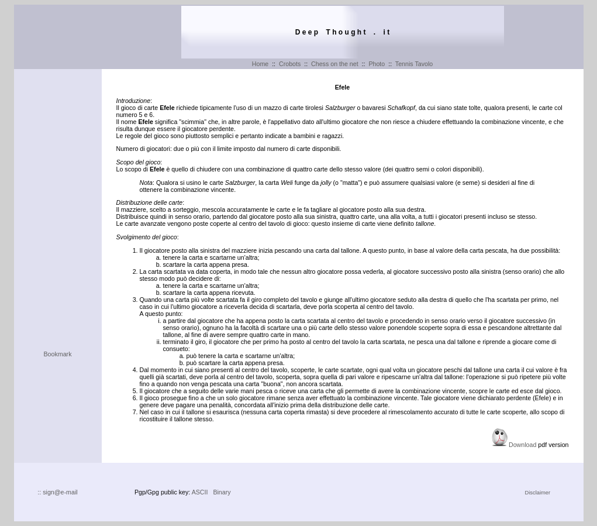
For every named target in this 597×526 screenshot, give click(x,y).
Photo (376, 63)
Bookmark (58, 353)
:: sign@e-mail (57, 492)
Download (522, 444)
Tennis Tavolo (414, 63)
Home (260, 63)
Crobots (290, 63)
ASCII (200, 492)
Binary (221, 492)
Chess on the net (334, 63)
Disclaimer (538, 493)
